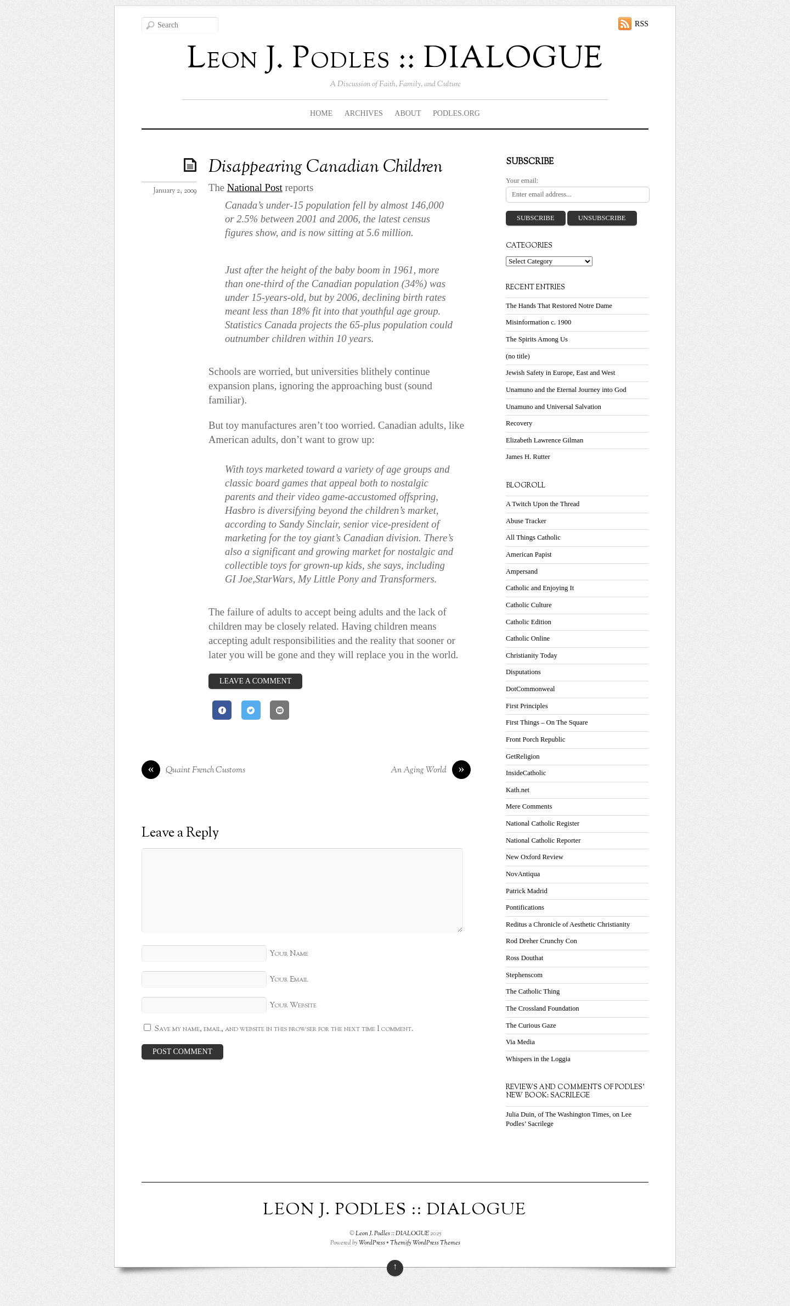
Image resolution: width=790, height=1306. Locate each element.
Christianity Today (531, 655)
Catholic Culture (529, 605)
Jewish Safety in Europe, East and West (560, 373)
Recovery (519, 423)
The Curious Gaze (531, 1025)
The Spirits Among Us (537, 339)
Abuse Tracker (526, 521)
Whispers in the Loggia (538, 1059)
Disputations (523, 672)
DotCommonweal (530, 689)
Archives (364, 113)
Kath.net (517, 790)
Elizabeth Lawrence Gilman (544, 440)
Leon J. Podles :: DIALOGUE (392, 1233)
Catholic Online (528, 638)
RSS (641, 24)
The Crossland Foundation (542, 1008)
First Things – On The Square (547, 722)
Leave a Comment (255, 681)
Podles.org (456, 113)
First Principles (527, 706)
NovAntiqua (523, 874)
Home (321, 113)
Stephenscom (524, 975)
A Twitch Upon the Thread (542, 504)
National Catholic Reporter (543, 840)
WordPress (372, 1242)
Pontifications (525, 907)
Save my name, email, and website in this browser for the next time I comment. (284, 1029)
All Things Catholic (533, 537)
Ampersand (522, 571)
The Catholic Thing (533, 991)
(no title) (518, 356)
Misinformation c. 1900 (538, 322)
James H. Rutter (528, 457)
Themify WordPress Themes (425, 1242)
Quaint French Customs (193, 771)
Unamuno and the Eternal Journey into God (566, 390)
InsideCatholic (526, 773)
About (407, 113)
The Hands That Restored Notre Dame (559, 306)
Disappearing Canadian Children (325, 167)
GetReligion (523, 756)
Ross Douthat (524, 958)
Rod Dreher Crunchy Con (541, 941)
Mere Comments (529, 806)
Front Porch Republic (535, 739)
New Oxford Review (534, 857)
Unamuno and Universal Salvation (553, 407)
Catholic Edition (528, 622)
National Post (255, 187)
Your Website (293, 1005)
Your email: (522, 180)
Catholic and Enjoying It (540, 588)
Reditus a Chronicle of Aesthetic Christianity (568, 924)
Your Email (288, 979)
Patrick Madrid (527, 891)
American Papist (529, 554)
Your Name (288, 954)
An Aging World (431, 771)
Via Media (520, 1042)
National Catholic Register (542, 823)
